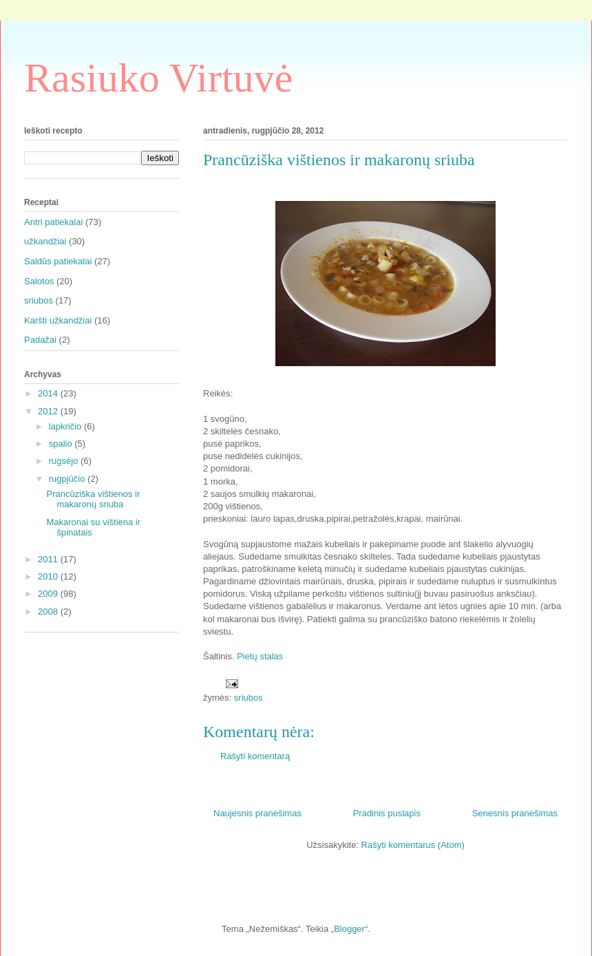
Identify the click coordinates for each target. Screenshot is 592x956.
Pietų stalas (260, 656)
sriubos (248, 697)
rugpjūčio (68, 479)
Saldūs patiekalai (58, 261)
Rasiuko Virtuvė (158, 77)
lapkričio (66, 426)
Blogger (349, 929)
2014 (49, 393)
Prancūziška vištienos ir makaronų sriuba (93, 499)
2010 (49, 576)
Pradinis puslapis (387, 813)
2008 (49, 611)
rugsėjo (65, 461)
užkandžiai (45, 241)
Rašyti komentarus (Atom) (413, 845)
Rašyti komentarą (255, 756)
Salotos (39, 281)
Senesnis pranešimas (515, 813)
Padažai (40, 339)
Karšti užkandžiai (58, 320)
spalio (62, 443)
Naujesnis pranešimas (257, 813)
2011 (49, 559)
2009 (49, 593)
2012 (49, 411)
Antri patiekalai (53, 222)
